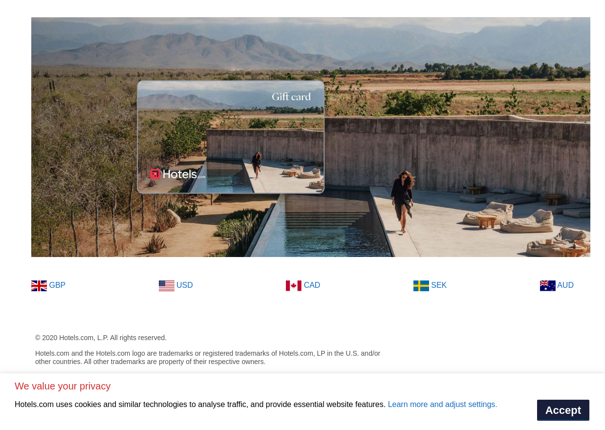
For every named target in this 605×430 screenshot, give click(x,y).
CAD (303, 285)
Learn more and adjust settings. (442, 404)
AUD (557, 285)
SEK (430, 285)
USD (176, 285)
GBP (48, 285)
